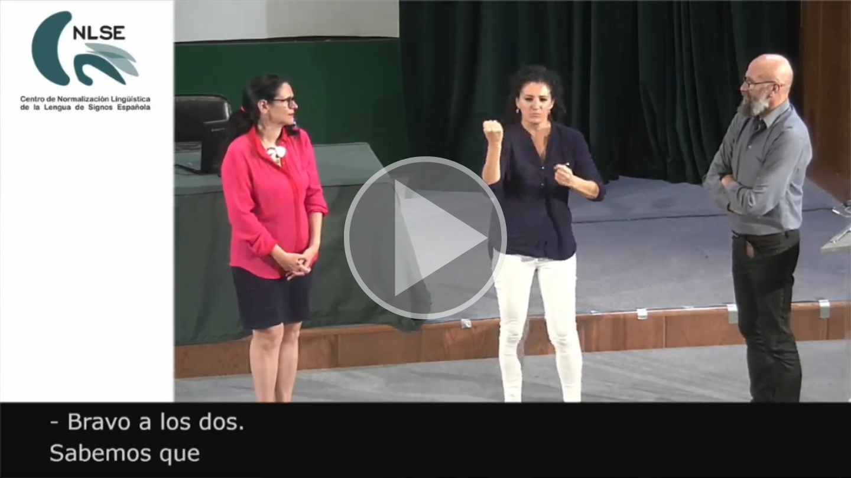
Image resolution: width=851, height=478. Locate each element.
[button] (425, 239)
